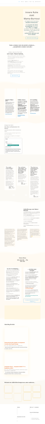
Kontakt (19, 408)
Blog (33, 1)
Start (19, 1)
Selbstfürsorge (7, 370)
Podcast (30, 1)
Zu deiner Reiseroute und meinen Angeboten (32, 301)
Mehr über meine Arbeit (31, 37)
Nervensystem (11, 345)
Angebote (26, 1)
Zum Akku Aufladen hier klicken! (13, 145)
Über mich (22, 1)
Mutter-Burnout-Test (37, 1)
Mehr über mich (15, 75)
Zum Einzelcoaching (33, 113)
